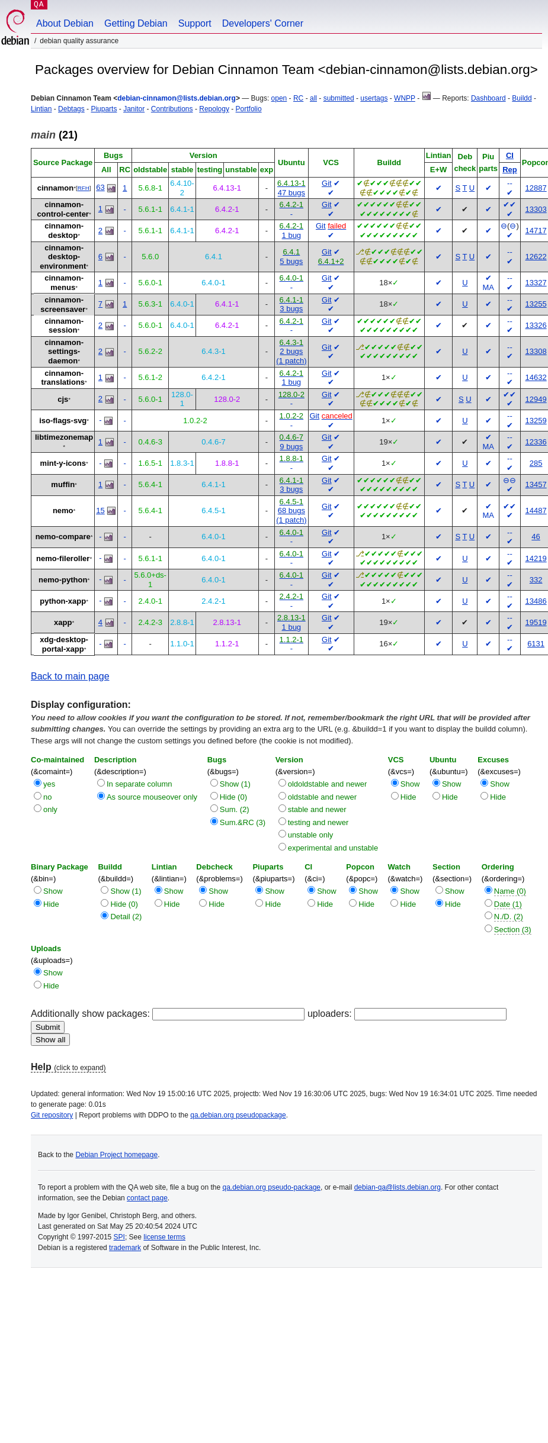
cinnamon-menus (64, 282)
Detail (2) (126, 916)
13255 (536, 303)
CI (510, 155)
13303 (536, 209)
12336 (536, 441)
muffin (63, 484)
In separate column (139, 784)
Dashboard (488, 98)
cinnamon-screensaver (62, 304)
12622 (536, 256)
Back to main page (70, 676)
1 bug (292, 235)
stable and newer (317, 809)
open (279, 98)
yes (49, 784)
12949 (536, 399)
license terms (164, 1237)
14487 (536, 510)
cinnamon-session (64, 326)
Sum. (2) (234, 809)
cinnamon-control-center (63, 209)
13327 (536, 282)
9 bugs (291, 446)
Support (194, 23)
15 (100, 510)
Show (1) (235, 784)
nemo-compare (63, 536)
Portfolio (249, 109)
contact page (147, 1198)
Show (410, 784)
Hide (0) (233, 797)
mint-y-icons (63, 463)
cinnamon (55, 187)
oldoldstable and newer (327, 784)
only (50, 809)
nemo (63, 510)
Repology (214, 109)
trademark (125, 1248)
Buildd (521, 98)
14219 (536, 558)
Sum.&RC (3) (242, 822)
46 (535, 536)
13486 (536, 601)
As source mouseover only (152, 797)
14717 (536, 230)
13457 (536, 484)
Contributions (172, 109)
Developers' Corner (262, 23)
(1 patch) (291, 360)
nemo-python (63, 579)
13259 (536, 420)
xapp (63, 622)
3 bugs (291, 308)
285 (536, 463)
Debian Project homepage (116, 1155)
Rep (509, 169)
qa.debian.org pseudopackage (238, 1115)
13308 (536, 351)
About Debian (65, 23)
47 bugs (291, 192)
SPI (119, 1237)
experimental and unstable (333, 847)
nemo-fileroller (62, 558)
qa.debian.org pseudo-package (272, 1187)
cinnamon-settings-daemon (64, 351)
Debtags (71, 109)
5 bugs (291, 261)
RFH (83, 188)
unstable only (311, 834)
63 (100, 187)
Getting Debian (136, 23)
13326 (536, 325)
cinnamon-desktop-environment (63, 256)
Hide (408, 797)
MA (488, 287)
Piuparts (104, 109)
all (313, 98)
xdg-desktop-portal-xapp (64, 644)
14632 (536, 377)
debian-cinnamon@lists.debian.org (176, 98)
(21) (54, 135)
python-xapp (63, 601)
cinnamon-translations (63, 378)
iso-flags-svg (62, 420)
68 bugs (291, 510)
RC (298, 98)
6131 (535, 643)
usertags (373, 98)
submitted (338, 98)
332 (536, 579)
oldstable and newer (322, 797)
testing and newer (318, 822)
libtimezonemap (64, 437)
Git (327, 183)
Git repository (52, 1115)
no (47, 797)
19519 (536, 622)
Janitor (134, 109)
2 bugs (291, 351)
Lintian (41, 109)
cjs (62, 399)
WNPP (404, 98)
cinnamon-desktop (64, 230)
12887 (536, 187)
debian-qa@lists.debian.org (397, 1187)
